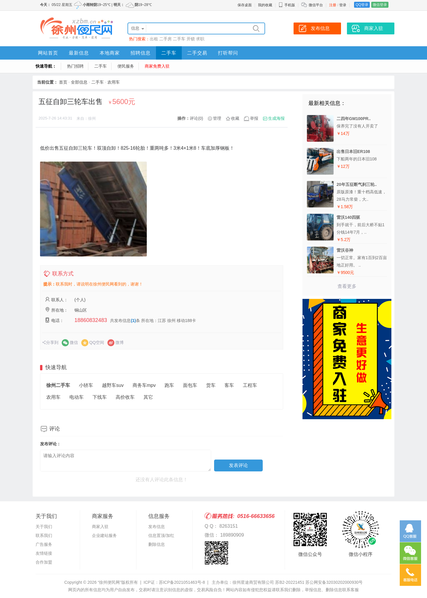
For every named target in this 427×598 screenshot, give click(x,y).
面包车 (190, 385)
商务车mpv (144, 385)
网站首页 (48, 52)
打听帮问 (228, 52)
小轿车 (86, 385)
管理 (217, 118)
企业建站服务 (104, 535)
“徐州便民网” (109, 582)
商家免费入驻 (157, 66)
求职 (200, 38)
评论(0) (196, 118)
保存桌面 (245, 5)
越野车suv (113, 385)
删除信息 (156, 544)
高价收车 (125, 397)
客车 (229, 385)
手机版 (286, 5)
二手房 (165, 38)
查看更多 (346, 286)
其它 (148, 397)
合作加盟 (44, 562)
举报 (254, 118)
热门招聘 (75, 66)
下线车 (100, 397)
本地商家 (110, 52)
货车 (211, 385)
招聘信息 (140, 52)
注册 (332, 5)
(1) (133, 320)
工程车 (250, 385)
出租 (154, 38)
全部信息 (79, 82)
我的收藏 (265, 5)
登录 (342, 5)
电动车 (76, 397)
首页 (63, 82)
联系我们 (44, 535)
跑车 (169, 385)
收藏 (235, 118)
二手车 (179, 38)
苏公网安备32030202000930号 (334, 582)
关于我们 (44, 526)
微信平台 (316, 5)
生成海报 (276, 118)
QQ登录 (362, 5)
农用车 (113, 82)
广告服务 (44, 544)
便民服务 (125, 66)
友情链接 (44, 553)
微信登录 (380, 5)
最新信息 (79, 52)
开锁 (191, 38)
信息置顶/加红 (161, 535)
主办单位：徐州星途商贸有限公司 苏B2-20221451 (258, 582)
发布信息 (156, 526)
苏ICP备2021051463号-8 (182, 582)
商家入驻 (100, 526)
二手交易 (197, 52)
